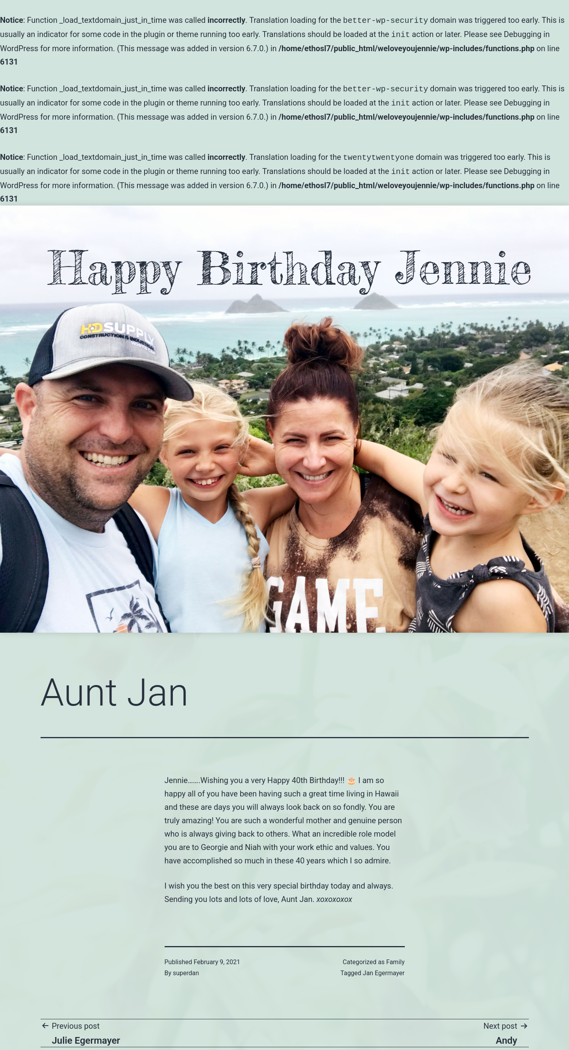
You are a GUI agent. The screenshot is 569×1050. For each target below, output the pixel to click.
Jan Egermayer (383, 968)
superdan (186, 968)
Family (395, 957)
